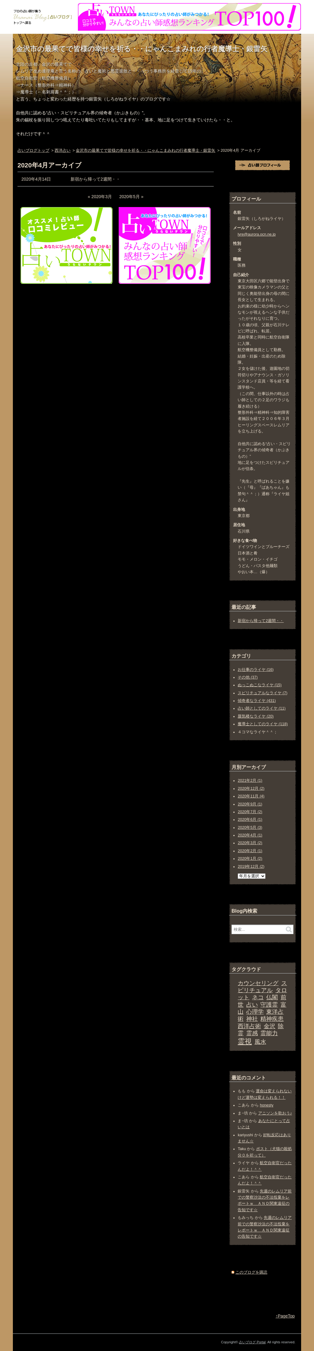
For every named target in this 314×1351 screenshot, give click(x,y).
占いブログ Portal (252, 1342)
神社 (252, 1019)
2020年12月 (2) (251, 788)
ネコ (258, 997)
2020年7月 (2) (250, 812)
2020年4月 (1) (250, 835)
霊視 (245, 1041)
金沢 (269, 1026)
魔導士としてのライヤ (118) (263, 724)
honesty (266, 1105)
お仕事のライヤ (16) (256, 670)
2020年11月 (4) (251, 796)
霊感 (252, 1033)
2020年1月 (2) (250, 858)
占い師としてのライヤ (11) (261, 708)
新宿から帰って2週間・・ (95, 179)
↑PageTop (285, 1316)
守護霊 (269, 1004)
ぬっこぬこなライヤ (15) (259, 685)
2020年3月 (101, 196)
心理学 (255, 1011)
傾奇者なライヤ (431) (257, 701)
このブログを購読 (251, 1272)
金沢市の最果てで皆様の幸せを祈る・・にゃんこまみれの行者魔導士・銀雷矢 (141, 49)
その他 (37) (248, 677)
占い (252, 1004)
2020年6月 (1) (250, 819)
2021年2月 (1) (250, 780)
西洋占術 (249, 1026)
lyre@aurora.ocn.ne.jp (257, 234)
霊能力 (269, 1033)
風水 (260, 1042)
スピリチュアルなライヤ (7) (262, 693)
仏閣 (272, 997)
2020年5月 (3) (250, 827)
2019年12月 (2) (251, 866)
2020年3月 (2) (250, 843)
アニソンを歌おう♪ (275, 1113)
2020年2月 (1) (250, 851)
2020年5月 (129, 196)
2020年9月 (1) (250, 804)
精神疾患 (272, 1019)
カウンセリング (258, 983)
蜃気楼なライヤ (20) (256, 716)
